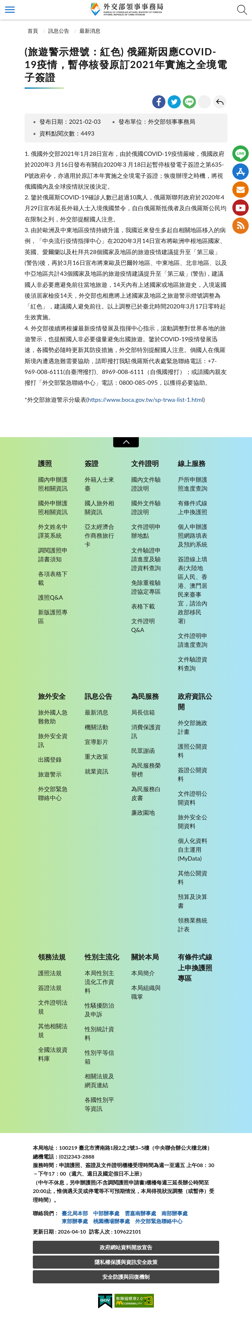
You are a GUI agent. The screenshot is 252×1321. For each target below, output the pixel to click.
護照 (45, 463)
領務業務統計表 (192, 925)
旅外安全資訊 (53, 740)
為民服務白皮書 (146, 793)
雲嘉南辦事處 (140, 1213)
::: (4, 5)
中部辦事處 (106, 1213)
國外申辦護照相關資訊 (53, 507)
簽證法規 (50, 987)
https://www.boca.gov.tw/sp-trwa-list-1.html (145, 399)
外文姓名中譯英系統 (53, 531)
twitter (174, 101)
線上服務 (191, 463)
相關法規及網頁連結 (99, 1080)
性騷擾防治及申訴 (99, 1010)
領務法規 (52, 957)
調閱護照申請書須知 (53, 555)
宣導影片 (96, 741)
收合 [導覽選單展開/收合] (126, 442)
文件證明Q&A (143, 625)
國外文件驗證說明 (146, 507)
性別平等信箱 (99, 1057)
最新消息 (89, 31)
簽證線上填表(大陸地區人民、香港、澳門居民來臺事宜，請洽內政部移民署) (192, 589)
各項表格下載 (53, 578)
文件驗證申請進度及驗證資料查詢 (146, 559)
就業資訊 (96, 771)
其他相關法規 (53, 1030)
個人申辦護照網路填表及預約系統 (192, 535)
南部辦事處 (174, 1213)
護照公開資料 (192, 751)
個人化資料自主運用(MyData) (192, 849)
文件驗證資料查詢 (192, 664)
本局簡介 (143, 973)
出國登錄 (50, 759)
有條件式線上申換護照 (192, 507)
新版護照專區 (53, 616)
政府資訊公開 (195, 701)
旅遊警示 (50, 774)
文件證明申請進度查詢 (192, 640)
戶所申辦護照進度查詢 (192, 484)
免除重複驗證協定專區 (146, 587)
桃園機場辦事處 (111, 1221)
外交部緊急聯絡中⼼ (158, 1221)
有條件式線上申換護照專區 (195, 967)
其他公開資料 (192, 877)
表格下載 (143, 606)
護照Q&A (50, 597)
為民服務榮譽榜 (146, 770)
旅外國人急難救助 (53, 717)
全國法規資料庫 (53, 1054)
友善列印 (204, 101)
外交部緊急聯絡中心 (53, 793)
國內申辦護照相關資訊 (53, 484)
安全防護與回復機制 (126, 1277)
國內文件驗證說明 (146, 484)
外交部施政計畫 (192, 727)
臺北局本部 (75, 1213)
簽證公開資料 (192, 774)
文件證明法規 (53, 1007)
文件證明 (145, 463)
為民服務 (145, 696)
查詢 (242, 10)
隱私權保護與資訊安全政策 (126, 1262)
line (189, 101)
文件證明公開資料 (192, 798)
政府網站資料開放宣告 (126, 1247)
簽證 (91, 463)
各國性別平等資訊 (99, 1104)
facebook (158, 101)
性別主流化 (102, 957)
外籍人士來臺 (99, 484)
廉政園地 (143, 812)
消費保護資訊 (146, 731)
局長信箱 (143, 712)
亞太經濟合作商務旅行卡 (99, 535)
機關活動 (96, 727)
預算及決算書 (192, 901)
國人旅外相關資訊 (99, 507)
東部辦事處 (75, 1221)
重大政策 (96, 756)
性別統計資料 (99, 1033)
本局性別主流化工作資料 (99, 981)
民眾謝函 (143, 750)
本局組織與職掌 (146, 992)
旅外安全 (52, 696)
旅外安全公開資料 (192, 821)
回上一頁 (219, 101)
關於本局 (145, 957)
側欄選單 (10, 10)
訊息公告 (58, 31)
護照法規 (50, 973)
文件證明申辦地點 (146, 531)
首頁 (32, 31)
